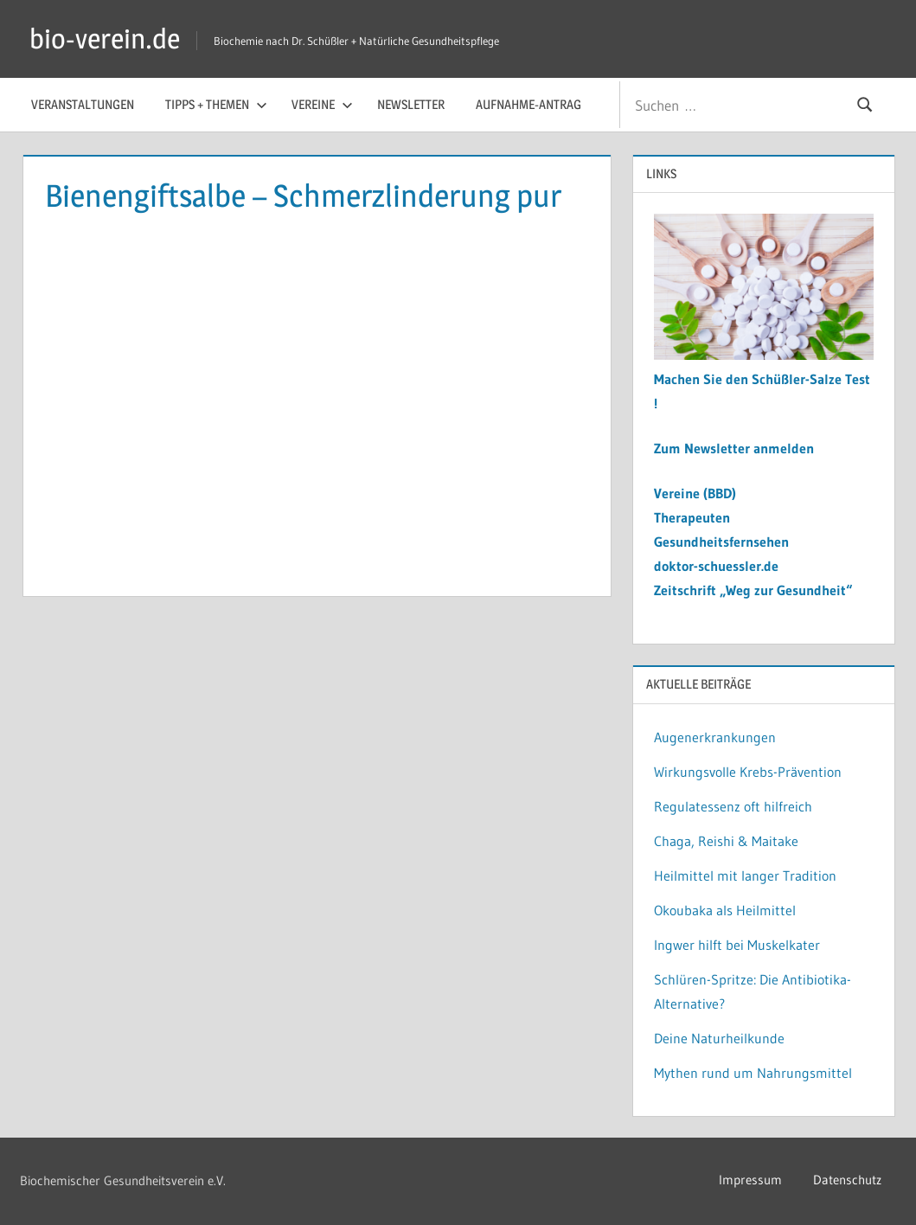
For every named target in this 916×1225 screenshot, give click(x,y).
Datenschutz (847, 1179)
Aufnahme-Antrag (528, 104)
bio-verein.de (104, 38)
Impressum (750, 1179)
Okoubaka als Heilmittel (725, 910)
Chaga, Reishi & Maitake (726, 841)
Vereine (322, 104)
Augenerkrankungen (715, 737)
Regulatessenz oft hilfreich (733, 806)
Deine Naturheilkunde (719, 1038)
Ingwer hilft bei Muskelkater (737, 944)
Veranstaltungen (82, 104)
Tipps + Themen (216, 104)
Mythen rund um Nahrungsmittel (753, 1072)
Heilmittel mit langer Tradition (745, 875)
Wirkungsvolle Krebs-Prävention (748, 771)
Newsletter (411, 104)
